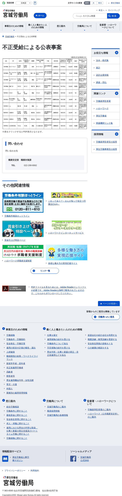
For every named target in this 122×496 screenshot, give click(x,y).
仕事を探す (52, 333)
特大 (100, 3)
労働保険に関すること (16, 435)
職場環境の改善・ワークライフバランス (22, 356)
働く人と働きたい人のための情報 (65, 328)
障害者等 (10, 374)
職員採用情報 (53, 408)
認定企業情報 (102, 75)
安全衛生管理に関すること (18, 416)
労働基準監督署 (103, 101)
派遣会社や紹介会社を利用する (102, 333)
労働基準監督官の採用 (106, 142)
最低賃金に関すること (16, 412)
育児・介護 (11, 383)
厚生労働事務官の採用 (106, 149)
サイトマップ (114, 10)
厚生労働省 (115, 3)
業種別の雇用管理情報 (16, 391)
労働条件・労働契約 (15, 338)
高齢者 (9, 370)
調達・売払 (101, 82)
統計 (98, 67)
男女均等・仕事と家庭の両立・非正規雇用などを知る (62, 352)
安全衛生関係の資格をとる (100, 342)
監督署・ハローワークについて (103, 400)
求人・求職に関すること (17, 420)
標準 (87, 3)
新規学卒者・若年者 (15, 362)
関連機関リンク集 (104, 123)
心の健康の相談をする (98, 346)
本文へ (101, 10)
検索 (114, 16)
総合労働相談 (12, 404)
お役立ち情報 (106, 52)
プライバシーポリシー (14, 467)
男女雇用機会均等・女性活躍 (20, 378)
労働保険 (10, 333)
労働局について (55, 398)
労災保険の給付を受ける (58, 346)
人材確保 (10, 350)
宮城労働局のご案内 (56, 404)
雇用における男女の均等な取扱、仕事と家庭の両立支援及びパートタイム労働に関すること (22, 428)
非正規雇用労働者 (14, 366)
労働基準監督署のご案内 (99, 406)
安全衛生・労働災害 (15, 342)
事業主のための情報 (17, 328)
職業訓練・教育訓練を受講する (102, 338)
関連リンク (106, 93)
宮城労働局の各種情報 (57, 412)
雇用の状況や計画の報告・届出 (21, 346)
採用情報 (106, 134)
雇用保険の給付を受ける (58, 338)
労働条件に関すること (16, 408)
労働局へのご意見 (106, 317)
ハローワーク (102, 108)
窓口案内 (11, 398)
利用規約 (35, 467)
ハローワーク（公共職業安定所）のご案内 (103, 412)
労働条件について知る (57, 342)
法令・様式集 (102, 60)
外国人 (9, 387)
